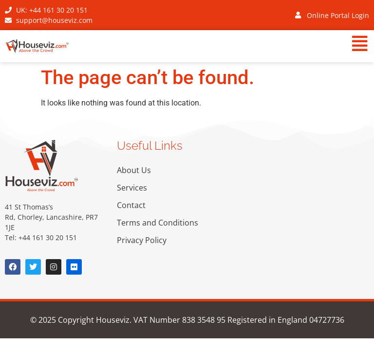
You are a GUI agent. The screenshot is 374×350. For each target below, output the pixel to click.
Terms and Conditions (157, 222)
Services (132, 187)
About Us (134, 170)
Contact (131, 205)
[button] (223, 44)
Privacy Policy (142, 240)
